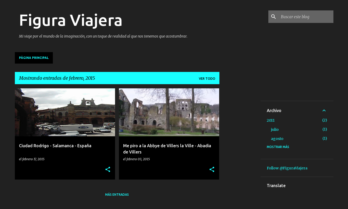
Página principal (34, 57)
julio (275, 129)
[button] (108, 169)
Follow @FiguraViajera (287, 168)
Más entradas (117, 194)
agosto (277, 138)
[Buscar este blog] (306, 16)
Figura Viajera (71, 20)
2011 (271, 120)
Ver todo (207, 78)
